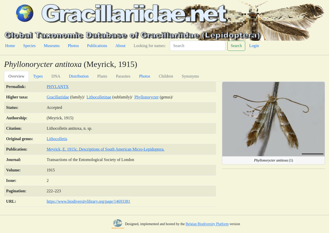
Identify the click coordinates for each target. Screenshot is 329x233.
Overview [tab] (16, 76)
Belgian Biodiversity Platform (207, 224)
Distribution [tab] (79, 76)
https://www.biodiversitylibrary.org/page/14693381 (88, 201)
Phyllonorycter (146, 97)
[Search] (197, 46)
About (120, 45)
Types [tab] (38, 76)
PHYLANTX (57, 86)
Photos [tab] (144, 76)
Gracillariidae (58, 97)
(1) (273, 160)
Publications (97, 45)
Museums (52, 45)
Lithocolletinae (99, 97)
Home (10, 45)
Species (29, 45)
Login (254, 45)
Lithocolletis (57, 139)
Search (236, 45)
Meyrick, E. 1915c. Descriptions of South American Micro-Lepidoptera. (105, 149)
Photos (73, 45)
